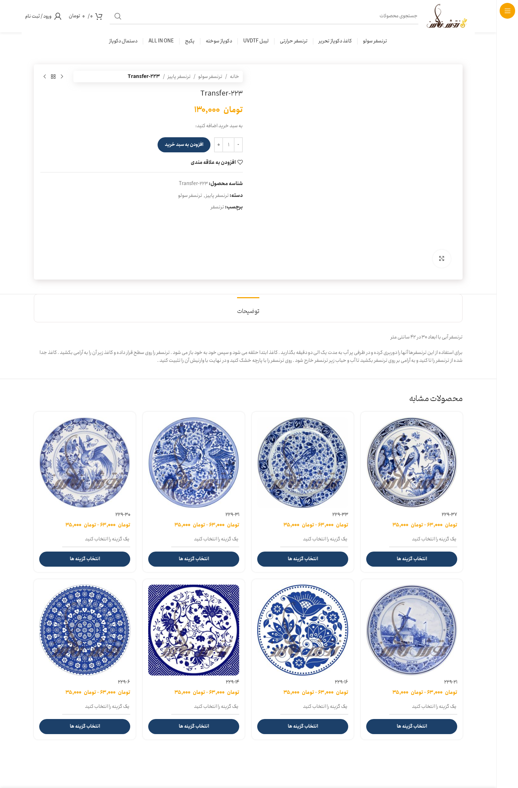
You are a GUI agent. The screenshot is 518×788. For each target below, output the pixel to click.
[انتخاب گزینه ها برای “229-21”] (411, 726)
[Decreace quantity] (238, 144)
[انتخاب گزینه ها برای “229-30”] (84, 559)
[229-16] (302, 630)
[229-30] (84, 462)
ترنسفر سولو (210, 76)
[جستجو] (286, 16)
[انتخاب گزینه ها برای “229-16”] (302, 726)
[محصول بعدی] (44, 76)
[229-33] (302, 462)
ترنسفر (217, 207)
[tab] (248, 308)
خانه (234, 76)
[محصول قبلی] (62, 76)
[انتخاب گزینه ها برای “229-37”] (411, 559)
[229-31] (193, 462)
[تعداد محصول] (228, 144)
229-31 (232, 515)
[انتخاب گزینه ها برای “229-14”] (193, 726)
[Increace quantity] (218, 144)
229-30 (122, 515)
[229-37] (411, 462)
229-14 (232, 682)
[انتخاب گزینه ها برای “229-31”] (193, 559)
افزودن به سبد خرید (184, 144)
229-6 (124, 682)
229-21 (450, 682)
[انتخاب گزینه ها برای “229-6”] (84, 726)
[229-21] (411, 630)
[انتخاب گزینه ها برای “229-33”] (302, 559)
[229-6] (84, 630)
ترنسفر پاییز (179, 76)
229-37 (449, 515)
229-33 (340, 515)
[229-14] (193, 630)
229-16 (341, 682)
